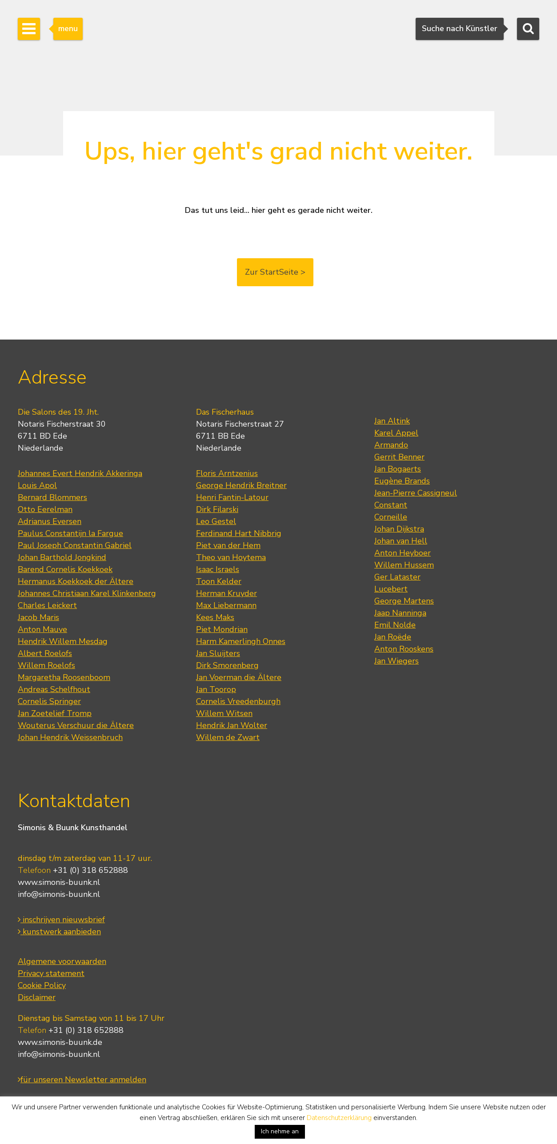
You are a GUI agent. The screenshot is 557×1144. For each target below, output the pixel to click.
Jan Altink (392, 421)
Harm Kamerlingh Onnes (240, 641)
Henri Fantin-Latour (232, 497)
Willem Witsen (224, 713)
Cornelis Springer (49, 701)
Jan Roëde (392, 637)
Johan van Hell (400, 541)
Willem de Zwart (228, 737)
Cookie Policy (42, 985)
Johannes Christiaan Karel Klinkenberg (87, 593)
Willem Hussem (404, 565)
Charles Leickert (47, 605)
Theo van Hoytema (231, 557)
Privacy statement (51, 973)
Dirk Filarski (217, 509)
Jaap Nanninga (400, 613)
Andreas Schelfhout (54, 689)
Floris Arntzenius (227, 473)
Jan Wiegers (396, 661)
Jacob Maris (38, 617)
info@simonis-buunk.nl (59, 894)
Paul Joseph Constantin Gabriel (75, 545)
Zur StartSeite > (275, 272)
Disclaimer (37, 997)
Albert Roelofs (45, 653)
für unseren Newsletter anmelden (82, 1079)
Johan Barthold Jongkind (62, 557)
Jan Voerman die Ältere (238, 677)
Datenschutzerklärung (339, 1117)
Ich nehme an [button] (280, 1131)
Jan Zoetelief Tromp (55, 713)
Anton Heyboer (402, 553)
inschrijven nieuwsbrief (61, 919)
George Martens (404, 601)
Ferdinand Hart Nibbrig (238, 533)
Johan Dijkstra (399, 529)
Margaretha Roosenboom (64, 677)
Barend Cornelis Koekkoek (65, 569)
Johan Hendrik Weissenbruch (70, 737)
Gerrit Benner (399, 457)
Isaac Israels (217, 569)
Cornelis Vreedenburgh (238, 701)
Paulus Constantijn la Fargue (70, 533)
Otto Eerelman (45, 509)
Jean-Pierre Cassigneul (415, 493)
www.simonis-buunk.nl (59, 882)
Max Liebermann (226, 605)
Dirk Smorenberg (227, 665)
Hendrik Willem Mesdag (63, 641)
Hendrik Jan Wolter (231, 725)
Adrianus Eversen (49, 521)
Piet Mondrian (222, 629)
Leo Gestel (216, 521)
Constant (390, 505)
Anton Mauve (42, 629)
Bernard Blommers (52, 497)
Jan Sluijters (218, 653)
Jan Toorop (216, 689)
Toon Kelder (218, 581)
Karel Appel (396, 433)
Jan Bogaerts (397, 469)
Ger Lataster (397, 577)
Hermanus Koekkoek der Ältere (75, 581)
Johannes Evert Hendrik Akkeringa (80, 473)
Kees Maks (215, 617)
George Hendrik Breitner (241, 485)
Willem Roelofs (46, 665)
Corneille (390, 517)
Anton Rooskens (403, 649)
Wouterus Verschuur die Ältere (76, 725)
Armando (391, 445)
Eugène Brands (402, 481)
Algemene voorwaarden (62, 961)
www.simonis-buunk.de (60, 1042)
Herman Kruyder (226, 593)
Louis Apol (37, 485)
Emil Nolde (395, 625)
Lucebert (391, 589)
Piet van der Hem (228, 545)
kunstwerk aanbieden (59, 931)
